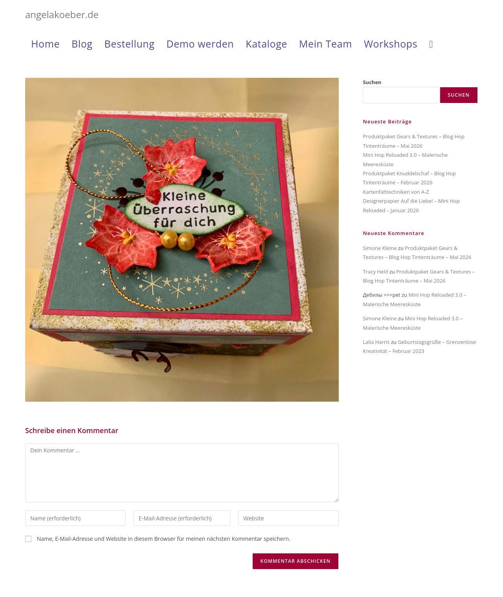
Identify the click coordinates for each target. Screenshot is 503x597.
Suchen (372, 82)
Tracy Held (375, 271)
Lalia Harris (376, 341)
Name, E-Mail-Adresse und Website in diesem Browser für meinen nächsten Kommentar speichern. (163, 538)
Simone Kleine (380, 248)
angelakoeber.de (62, 14)
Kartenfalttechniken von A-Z (396, 191)
